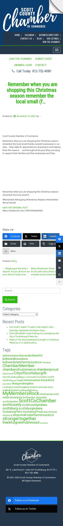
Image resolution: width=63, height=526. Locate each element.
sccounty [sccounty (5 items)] (41, 397)
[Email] (11, 244)
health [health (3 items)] (20, 380)
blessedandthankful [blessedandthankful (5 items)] (31, 355)
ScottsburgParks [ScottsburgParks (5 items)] (12, 411)
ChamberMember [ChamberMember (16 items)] (19, 365)
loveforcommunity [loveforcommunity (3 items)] (38, 387)
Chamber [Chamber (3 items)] (46, 362)
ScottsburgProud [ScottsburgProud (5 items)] (33, 411)
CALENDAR (29, 35)
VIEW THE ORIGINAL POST (15, 207)
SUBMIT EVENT (43, 58)
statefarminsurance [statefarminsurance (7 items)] (40, 415)
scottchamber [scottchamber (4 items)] (10, 401)
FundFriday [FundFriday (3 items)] (8, 380)
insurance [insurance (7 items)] (47, 380)
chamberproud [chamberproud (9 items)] (47, 369)
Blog (14, 261)
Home (17, 35)
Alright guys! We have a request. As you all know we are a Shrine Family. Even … (16, 271)
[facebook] (31, 500)
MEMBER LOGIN (23, 65)
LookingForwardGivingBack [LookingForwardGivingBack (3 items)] (16, 387)
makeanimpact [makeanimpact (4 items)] (11, 390)
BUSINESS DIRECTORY (49, 35)
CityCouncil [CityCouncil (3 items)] (8, 373)
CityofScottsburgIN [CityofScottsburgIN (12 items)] (30, 373)
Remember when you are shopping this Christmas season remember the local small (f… (32, 93)
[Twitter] (31, 236)
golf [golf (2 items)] (15, 380)
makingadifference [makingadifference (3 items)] (28, 390)
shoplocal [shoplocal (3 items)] (7, 415)
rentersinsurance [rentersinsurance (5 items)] (12, 397)
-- (40, 116)
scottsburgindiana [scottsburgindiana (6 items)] (30, 408)
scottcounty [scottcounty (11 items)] (12, 405)
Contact (41, 65)
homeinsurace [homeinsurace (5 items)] (32, 380)
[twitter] (31, 509)
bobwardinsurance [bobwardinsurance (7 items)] (15, 359)
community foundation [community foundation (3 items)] (37, 377)
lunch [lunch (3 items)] (50, 387)
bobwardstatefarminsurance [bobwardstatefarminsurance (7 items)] (22, 362)
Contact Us (26, 38)
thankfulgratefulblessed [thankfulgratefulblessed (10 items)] (21, 422)
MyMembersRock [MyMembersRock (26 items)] (21, 393)
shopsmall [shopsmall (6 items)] (19, 415)
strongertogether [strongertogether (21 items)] (19, 418)
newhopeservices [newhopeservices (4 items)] (49, 394)
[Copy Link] (49, 244)
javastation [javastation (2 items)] (7, 384)
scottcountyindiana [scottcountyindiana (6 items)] (34, 405)
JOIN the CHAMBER (51, 42)
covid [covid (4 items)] (51, 376)
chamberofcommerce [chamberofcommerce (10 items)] (19, 369)
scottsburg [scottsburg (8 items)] (10, 408)
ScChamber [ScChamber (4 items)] (29, 397)
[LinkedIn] (50, 236)
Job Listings (53, 38)
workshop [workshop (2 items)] (44, 423)
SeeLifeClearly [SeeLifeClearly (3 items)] (50, 412)
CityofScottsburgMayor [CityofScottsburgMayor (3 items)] (14, 377)
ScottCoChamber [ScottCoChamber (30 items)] (37, 401)
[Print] (30, 244)
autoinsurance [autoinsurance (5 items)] (11, 355)
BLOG (39, 38)
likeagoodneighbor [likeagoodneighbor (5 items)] (23, 383)
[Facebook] (12, 236)
